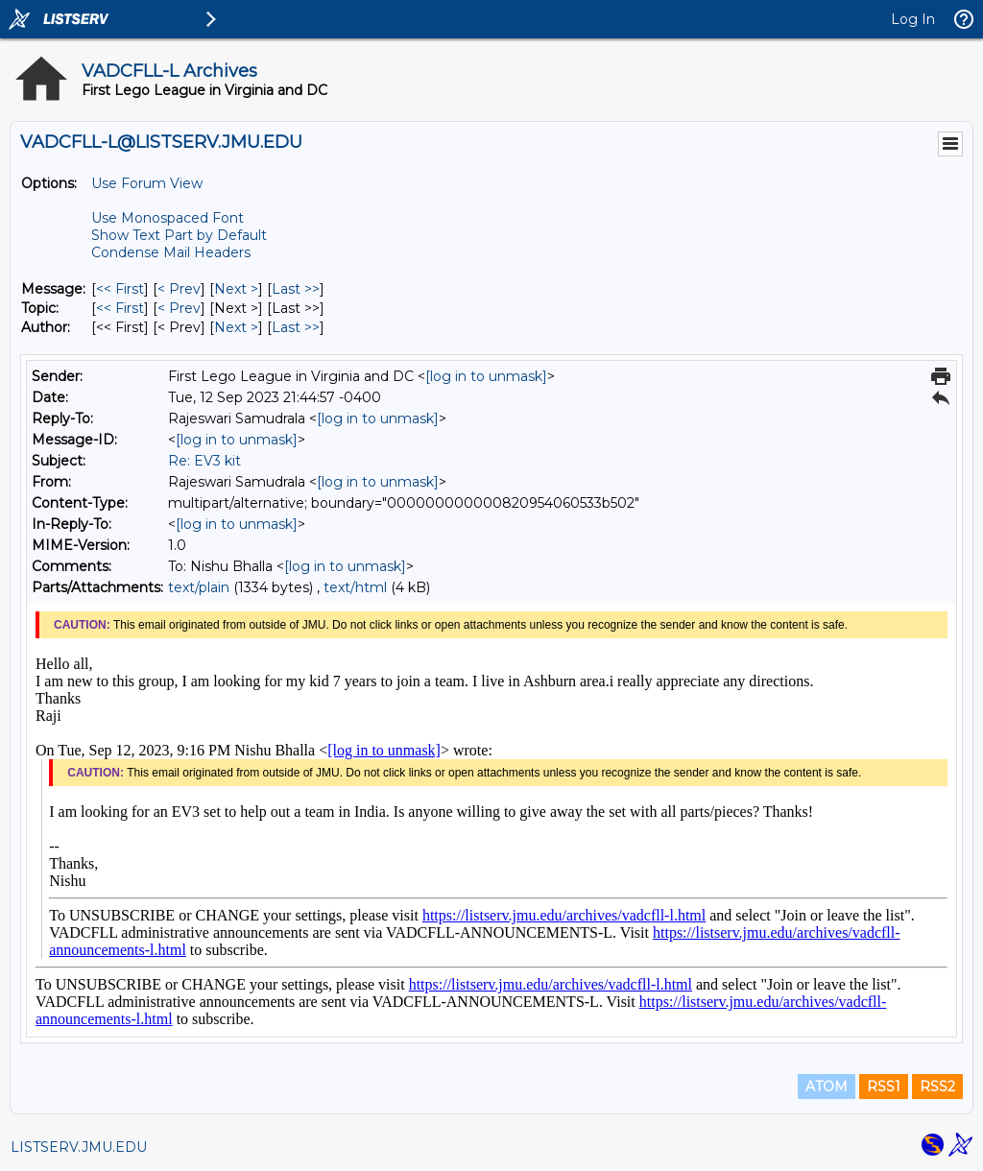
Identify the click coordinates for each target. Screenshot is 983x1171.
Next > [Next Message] (236, 289)
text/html (355, 587)
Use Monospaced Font (167, 218)
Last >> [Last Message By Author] (296, 327)
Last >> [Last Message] (296, 289)
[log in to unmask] (486, 376)
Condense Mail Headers (171, 252)
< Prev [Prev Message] (179, 289)
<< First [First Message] (120, 289)
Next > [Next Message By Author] (236, 327)
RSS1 (883, 1086)
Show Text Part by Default (179, 235)
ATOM (826, 1086)
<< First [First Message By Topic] (120, 308)
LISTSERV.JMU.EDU (79, 1147)
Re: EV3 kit (204, 460)
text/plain (198, 587)
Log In (913, 19)
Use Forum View (147, 183)
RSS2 (937, 1086)
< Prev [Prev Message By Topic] (179, 308)
